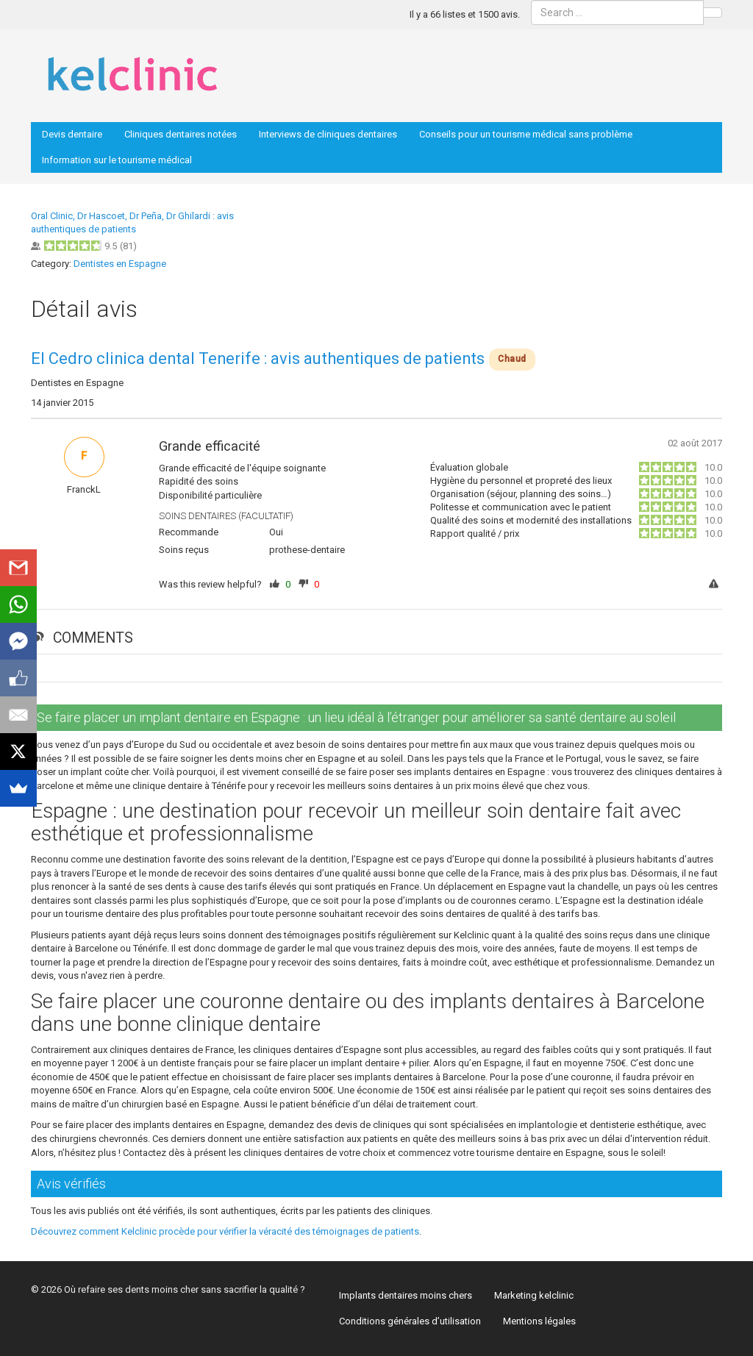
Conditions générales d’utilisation (410, 1321)
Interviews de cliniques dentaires (328, 134)
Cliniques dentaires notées (180, 134)
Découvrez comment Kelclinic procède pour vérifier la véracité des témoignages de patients (225, 1231)
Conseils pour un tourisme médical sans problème (525, 134)
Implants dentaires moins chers (405, 1295)
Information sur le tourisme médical (117, 159)
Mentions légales (539, 1321)
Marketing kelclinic (534, 1295)
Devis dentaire (72, 134)
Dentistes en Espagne (120, 263)
